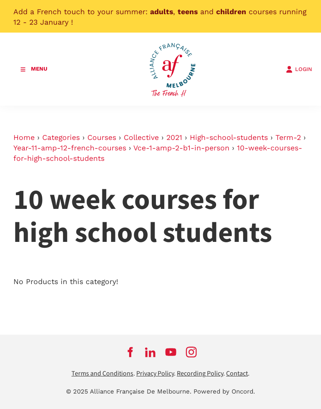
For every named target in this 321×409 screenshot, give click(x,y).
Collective (141, 137)
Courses (101, 137)
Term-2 (288, 137)
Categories (61, 137)
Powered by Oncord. (224, 391)
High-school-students (229, 137)
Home (24, 137)
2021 (174, 137)
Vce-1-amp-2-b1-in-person (181, 148)
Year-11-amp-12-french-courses (69, 148)
